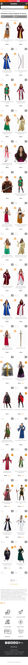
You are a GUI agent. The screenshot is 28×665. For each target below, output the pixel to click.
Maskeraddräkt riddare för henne (7, 409)
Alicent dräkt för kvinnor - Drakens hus (21, 564)
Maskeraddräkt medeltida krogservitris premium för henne (7, 441)
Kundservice (14, 647)
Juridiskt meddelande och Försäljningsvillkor (14, 652)
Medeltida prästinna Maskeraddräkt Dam (7, 472)
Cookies (16, 653)
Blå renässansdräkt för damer (20, 440)
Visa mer (4, 603)
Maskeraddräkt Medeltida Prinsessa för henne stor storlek (21, 318)
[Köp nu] (12, 49)
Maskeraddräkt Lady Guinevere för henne (21, 40)
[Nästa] (17, 580)
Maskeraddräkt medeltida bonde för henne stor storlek (21, 225)
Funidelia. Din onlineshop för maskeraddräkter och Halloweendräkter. (14, 3)
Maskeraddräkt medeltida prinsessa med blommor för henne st (21, 287)
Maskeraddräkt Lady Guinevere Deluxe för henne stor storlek (21, 256)
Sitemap (21, 653)
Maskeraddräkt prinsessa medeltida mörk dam (7, 564)
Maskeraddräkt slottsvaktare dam (20, 502)
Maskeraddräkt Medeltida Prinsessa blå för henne (7, 71)
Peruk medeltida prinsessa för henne (20, 164)
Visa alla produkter (14, 584)
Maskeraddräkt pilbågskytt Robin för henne (7, 102)
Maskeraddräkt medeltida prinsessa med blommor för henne (7, 164)
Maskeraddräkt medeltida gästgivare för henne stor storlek (7, 256)
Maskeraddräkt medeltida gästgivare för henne (7, 133)
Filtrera (3, 16)
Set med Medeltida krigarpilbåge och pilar (21, 71)
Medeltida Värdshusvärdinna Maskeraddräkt (20, 379)
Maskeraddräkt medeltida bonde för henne (7, 40)
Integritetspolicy (9, 653)
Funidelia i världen (14, 650)
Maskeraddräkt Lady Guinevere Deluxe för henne (21, 133)
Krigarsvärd (7, 194)
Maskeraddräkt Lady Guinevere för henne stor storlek (7, 287)
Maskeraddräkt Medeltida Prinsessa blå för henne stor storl (7, 318)
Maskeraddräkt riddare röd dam (21, 409)
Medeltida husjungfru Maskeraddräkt (21, 533)
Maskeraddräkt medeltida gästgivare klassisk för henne (7, 348)
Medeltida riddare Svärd (20, 348)
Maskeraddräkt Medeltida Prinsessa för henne (21, 102)
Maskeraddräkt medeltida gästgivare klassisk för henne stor (7, 226)
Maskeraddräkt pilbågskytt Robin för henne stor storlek (21, 194)
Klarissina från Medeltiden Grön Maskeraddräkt (21, 472)
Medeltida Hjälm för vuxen (7, 378)
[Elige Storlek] (2, 49)
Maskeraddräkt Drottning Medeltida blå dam (7, 533)
